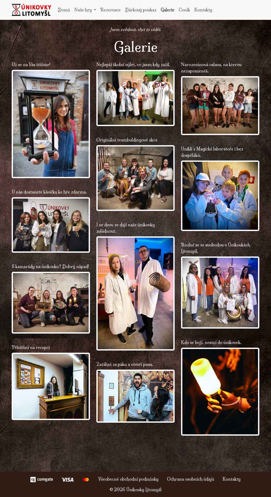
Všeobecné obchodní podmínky (128, 479)
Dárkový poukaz (140, 9)
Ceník (184, 9)
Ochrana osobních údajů (190, 479)
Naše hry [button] (83, 9)
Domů (64, 9)
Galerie (167, 9)
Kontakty (203, 9)
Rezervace (110, 9)
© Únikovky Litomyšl (135, 489)
